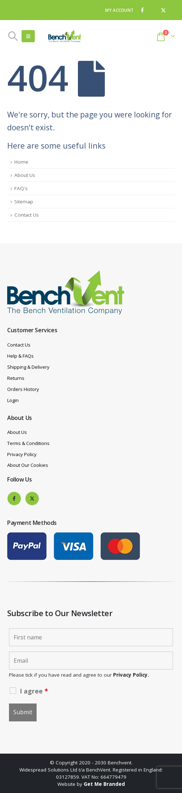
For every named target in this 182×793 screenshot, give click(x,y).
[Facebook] (142, 10)
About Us (24, 175)
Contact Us (26, 215)
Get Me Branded (104, 784)
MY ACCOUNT (119, 10)
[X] (163, 10)
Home (21, 162)
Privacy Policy (22, 454)
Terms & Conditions (28, 443)
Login (13, 400)
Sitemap (23, 201)
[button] (12, 36)
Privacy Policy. (131, 675)
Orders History (23, 389)
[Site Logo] (64, 36)
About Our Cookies (27, 465)
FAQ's (21, 188)
